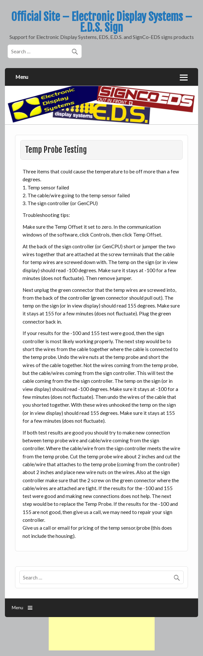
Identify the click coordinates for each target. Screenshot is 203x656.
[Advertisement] (101, 633)
